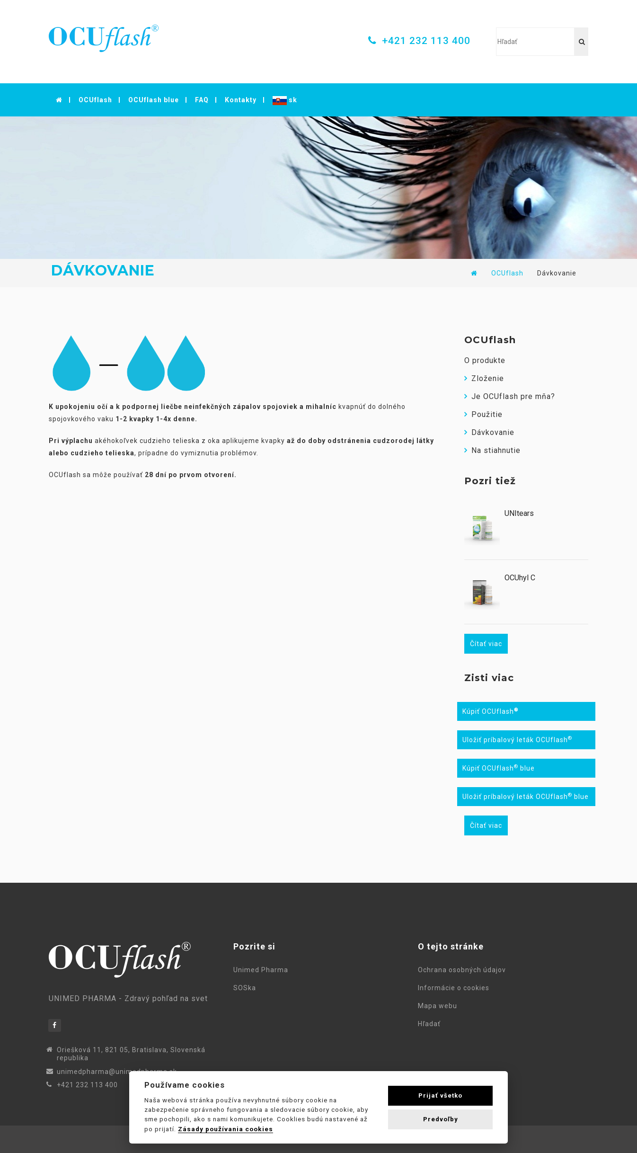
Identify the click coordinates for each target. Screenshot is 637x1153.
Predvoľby (440, 1119)
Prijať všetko (440, 1095)
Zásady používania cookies (225, 1129)
